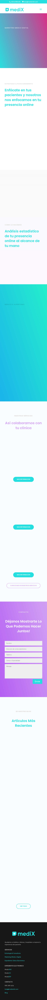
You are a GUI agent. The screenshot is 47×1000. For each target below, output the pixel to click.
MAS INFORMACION (23, 479)
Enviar (37, 681)
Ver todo (23, 906)
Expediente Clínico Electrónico (15, 960)
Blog (6, 993)
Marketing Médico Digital (13, 957)
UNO (10, 969)
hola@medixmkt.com (11, 989)
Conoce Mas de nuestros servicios (23, 585)
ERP (10, 976)
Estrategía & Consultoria (13, 953)
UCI (10, 973)
